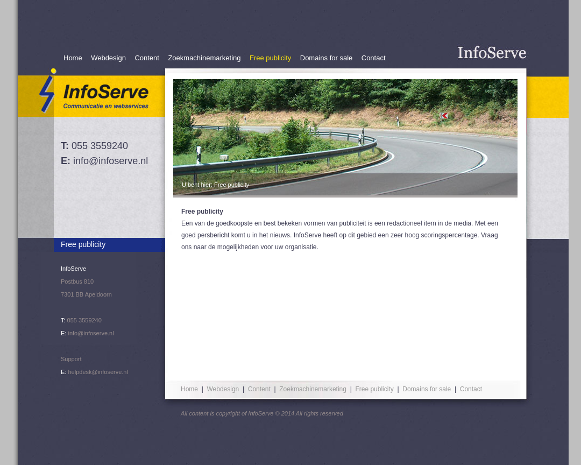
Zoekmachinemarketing (204, 58)
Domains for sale (326, 58)
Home (72, 58)
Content (146, 58)
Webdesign (108, 58)
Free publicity (270, 58)
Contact (374, 58)
